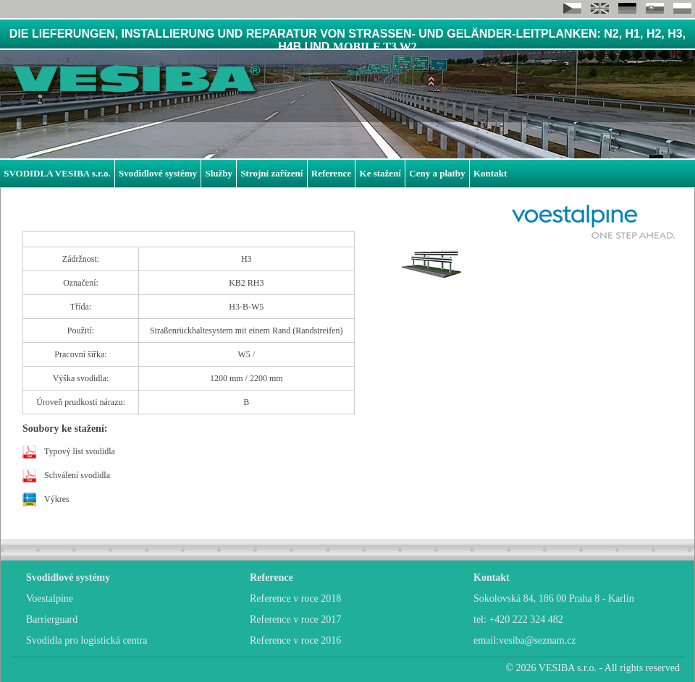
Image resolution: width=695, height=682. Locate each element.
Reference (331, 173)
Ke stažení (380, 173)
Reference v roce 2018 (295, 598)
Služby (218, 173)
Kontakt (490, 173)
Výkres (57, 499)
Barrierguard (51, 619)
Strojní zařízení (271, 173)
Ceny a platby (437, 173)
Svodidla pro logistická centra (87, 640)
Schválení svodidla (77, 475)
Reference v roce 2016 (295, 640)
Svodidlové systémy (158, 173)
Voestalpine (49, 598)
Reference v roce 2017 (295, 619)
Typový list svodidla (79, 451)
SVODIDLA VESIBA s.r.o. (57, 173)
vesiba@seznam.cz (537, 640)
